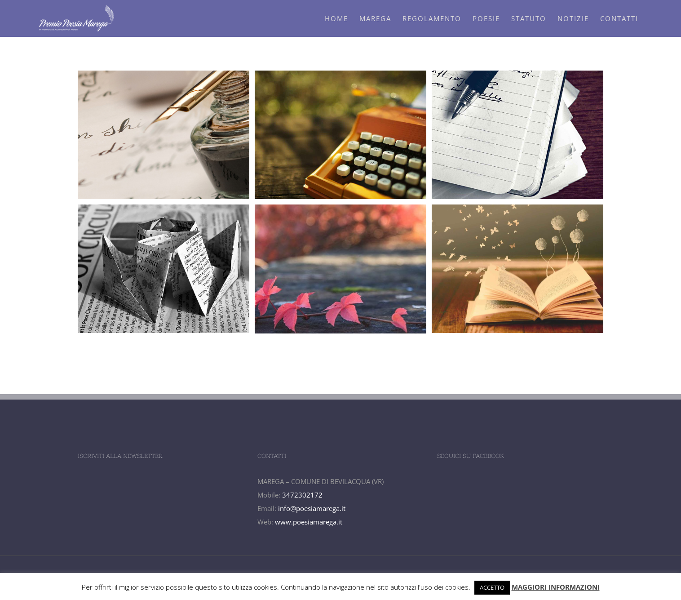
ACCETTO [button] (492, 587)
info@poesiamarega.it (311, 508)
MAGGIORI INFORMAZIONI (556, 586)
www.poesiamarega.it (308, 521)
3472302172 (302, 494)
